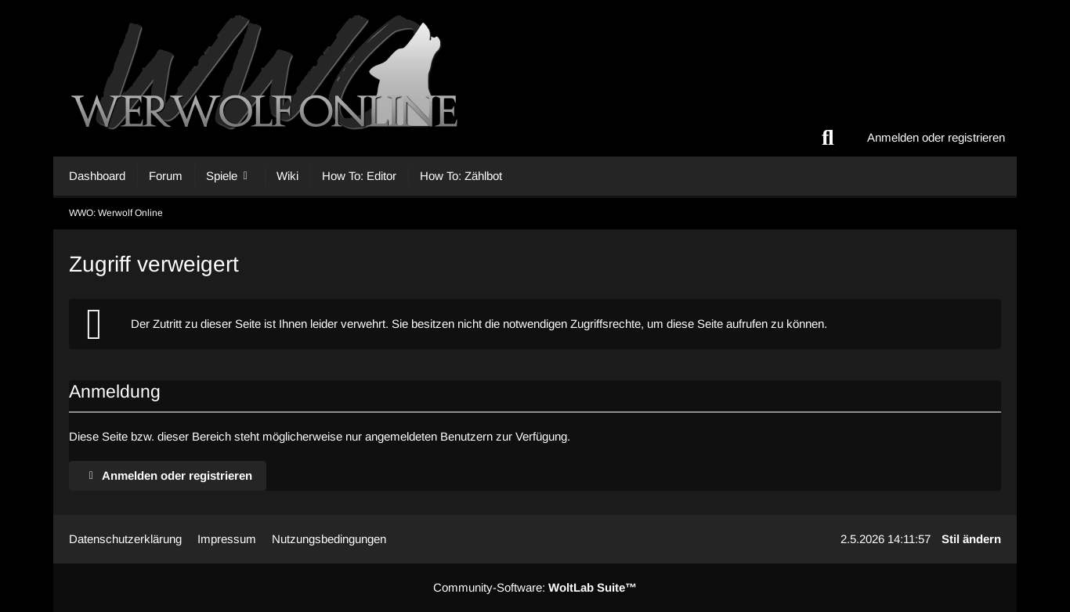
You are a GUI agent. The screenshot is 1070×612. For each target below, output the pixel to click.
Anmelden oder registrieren (936, 137)
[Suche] (828, 137)
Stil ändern (971, 538)
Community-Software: (535, 587)
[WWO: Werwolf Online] (534, 78)
